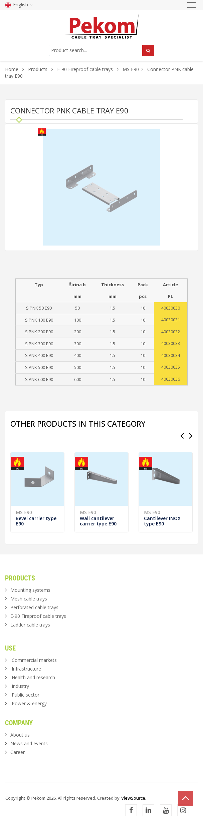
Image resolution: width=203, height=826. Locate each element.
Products (38, 69)
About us (20, 735)
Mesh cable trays (28, 598)
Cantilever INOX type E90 (162, 521)
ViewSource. (133, 798)
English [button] (19, 4)
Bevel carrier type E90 (36, 521)
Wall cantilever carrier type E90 (98, 521)
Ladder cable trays (30, 625)
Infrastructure (26, 669)
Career (17, 752)
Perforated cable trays (34, 607)
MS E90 (131, 69)
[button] (154, 134)
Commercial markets (34, 660)
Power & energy (29, 703)
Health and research (33, 677)
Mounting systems (30, 590)
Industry (20, 686)
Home (11, 69)
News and (29, 743)
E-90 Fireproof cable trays (85, 69)
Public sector (25, 695)
